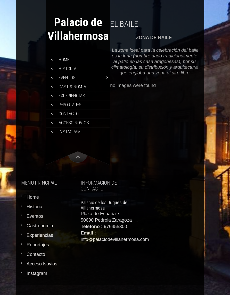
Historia (67, 68)
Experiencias (72, 95)
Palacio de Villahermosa (78, 29)
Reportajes (70, 104)
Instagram (70, 131)
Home (64, 59)
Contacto (69, 113)
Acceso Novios (74, 122)
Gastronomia (72, 86)
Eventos (67, 77)
